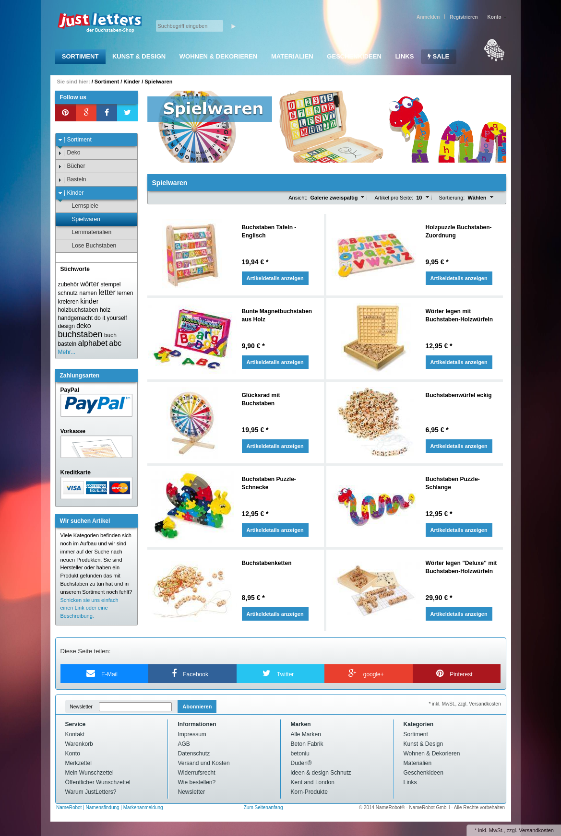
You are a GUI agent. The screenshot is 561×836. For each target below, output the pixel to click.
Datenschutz (194, 753)
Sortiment (80, 56)
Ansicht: (297, 197)
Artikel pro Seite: (393, 197)
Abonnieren (197, 706)
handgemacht (75, 318)
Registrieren (463, 17)
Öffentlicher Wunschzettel (98, 782)
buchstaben (80, 334)
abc (115, 343)
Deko (69, 152)
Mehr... (67, 352)
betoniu (300, 753)
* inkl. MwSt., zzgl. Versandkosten (465, 703)
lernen (125, 293)
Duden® (301, 763)
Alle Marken (306, 734)
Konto (72, 753)
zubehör (68, 284)
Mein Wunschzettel (89, 772)
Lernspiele (80, 206)
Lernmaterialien (87, 232)
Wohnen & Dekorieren (218, 56)
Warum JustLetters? (91, 792)
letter (107, 292)
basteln (67, 344)
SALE (438, 56)
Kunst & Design (139, 56)
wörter (89, 284)
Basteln (72, 179)
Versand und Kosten (204, 763)
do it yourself (111, 318)
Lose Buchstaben (90, 245)
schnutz (68, 293)
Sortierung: (452, 197)
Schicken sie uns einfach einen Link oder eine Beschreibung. (89, 608)
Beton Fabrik (307, 744)
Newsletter (81, 706)
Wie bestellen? (197, 782)
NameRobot (69, 807)
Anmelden (428, 17)
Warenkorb (79, 744)
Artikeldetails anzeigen (275, 278)
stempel (110, 284)
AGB (184, 744)
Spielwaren (158, 81)
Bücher (71, 166)
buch (110, 335)
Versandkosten (536, 830)
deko (83, 326)
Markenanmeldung (143, 807)
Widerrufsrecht (196, 772)
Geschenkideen (354, 56)
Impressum (192, 734)
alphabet (92, 343)
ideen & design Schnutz (321, 772)
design (66, 326)
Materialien (292, 56)
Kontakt (75, 734)
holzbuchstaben (78, 309)
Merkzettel (78, 763)
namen (88, 293)
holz (105, 309)
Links (404, 56)
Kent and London (312, 782)
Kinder (131, 81)
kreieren (68, 301)
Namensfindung (102, 807)
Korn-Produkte (309, 792)
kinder (89, 301)
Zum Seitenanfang (263, 807)
